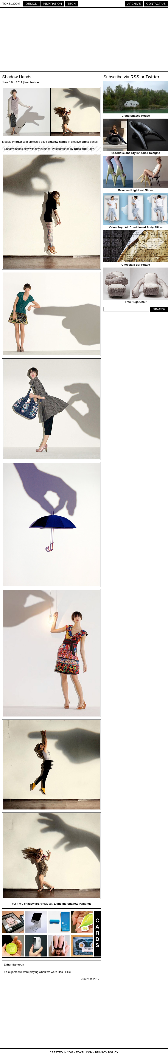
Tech (71, 3)
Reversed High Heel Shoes (136, 190)
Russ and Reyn (84, 148)
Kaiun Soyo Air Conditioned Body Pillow (135, 227)
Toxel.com (11, 3)
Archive (134, 3)
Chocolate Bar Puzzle (135, 264)
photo (85, 141)
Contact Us (156, 3)
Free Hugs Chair (135, 301)
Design (31, 3)
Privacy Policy (106, 1052)
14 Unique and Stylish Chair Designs (135, 153)
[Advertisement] (84, 40)
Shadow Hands (16, 76)
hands (63, 141)
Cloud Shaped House (136, 115)
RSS (135, 76)
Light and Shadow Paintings (73, 903)
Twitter (152, 76)
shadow (53, 141)
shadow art (31, 903)
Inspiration (52, 3)
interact (17, 141)
